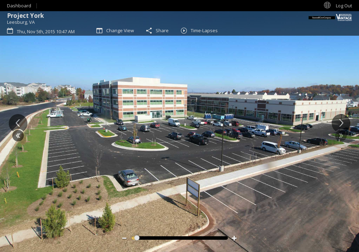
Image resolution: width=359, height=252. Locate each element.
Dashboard (19, 5)
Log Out (344, 5)
